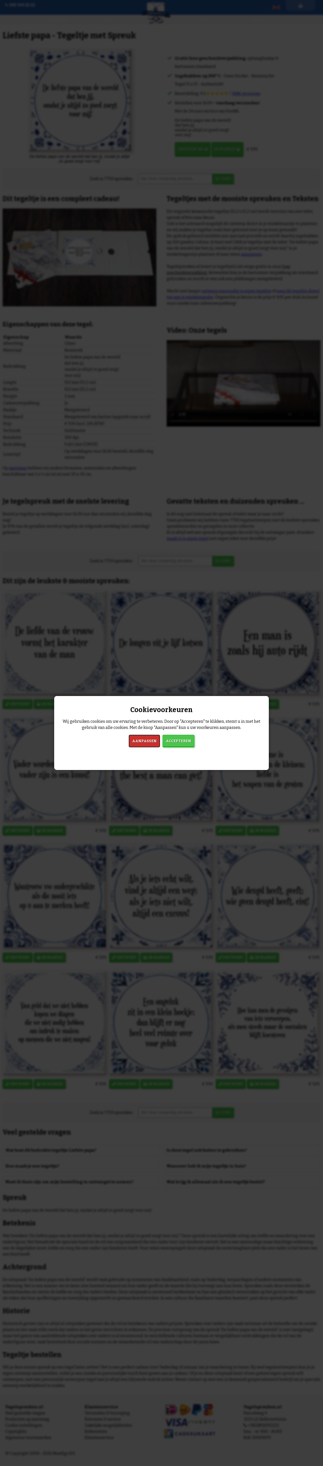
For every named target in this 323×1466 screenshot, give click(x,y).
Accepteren (178, 741)
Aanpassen (144, 741)
